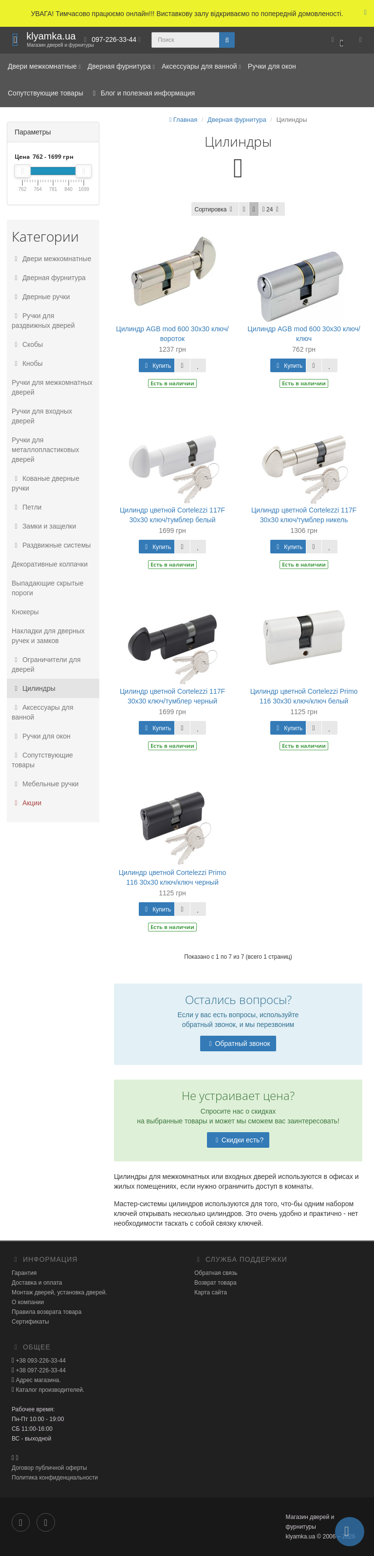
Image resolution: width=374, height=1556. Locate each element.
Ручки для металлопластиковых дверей (45, 449)
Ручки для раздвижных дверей (43, 320)
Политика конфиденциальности (55, 1477)
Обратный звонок (238, 1043)
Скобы (27, 344)
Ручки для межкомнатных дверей (52, 387)
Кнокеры (25, 612)
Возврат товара (215, 1282)
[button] (337, 40)
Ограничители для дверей (46, 664)
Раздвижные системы (51, 545)
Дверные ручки (41, 297)
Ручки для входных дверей (42, 416)
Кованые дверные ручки (45, 483)
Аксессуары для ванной (201, 66)
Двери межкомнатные (44, 66)
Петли (26, 507)
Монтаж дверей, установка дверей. (59, 1292)
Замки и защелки (44, 526)
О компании (28, 1302)
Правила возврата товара (46, 1312)
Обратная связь (215, 1273)
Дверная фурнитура (121, 66)
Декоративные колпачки (50, 564)
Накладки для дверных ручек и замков (48, 636)
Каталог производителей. (49, 1389)
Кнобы (27, 363)
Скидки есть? (238, 1140)
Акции (26, 803)
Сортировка (215, 209)
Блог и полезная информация (142, 93)
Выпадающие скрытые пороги (47, 588)
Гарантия (24, 1273)
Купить (156, 365)
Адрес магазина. (37, 1380)
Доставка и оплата (37, 1282)
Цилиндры (34, 688)
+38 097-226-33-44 (40, 1370)
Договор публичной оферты (49, 1467)
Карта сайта (210, 1292)
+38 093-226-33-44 (40, 1360)
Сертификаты (30, 1321)
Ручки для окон (272, 66)
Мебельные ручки (45, 784)
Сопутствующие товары (45, 93)
